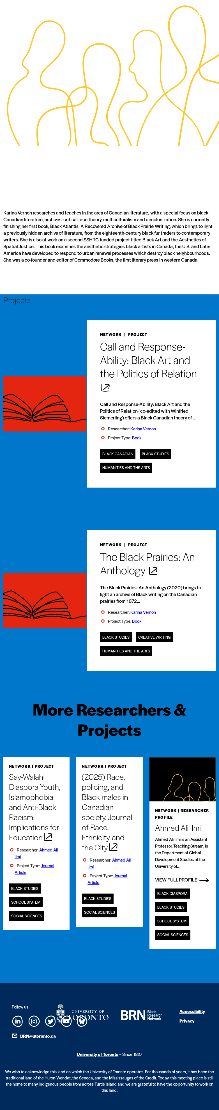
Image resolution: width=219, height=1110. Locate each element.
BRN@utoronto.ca (38, 1036)
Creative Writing (154, 637)
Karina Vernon (143, 428)
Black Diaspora (172, 893)
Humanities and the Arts (126, 467)
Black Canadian (117, 453)
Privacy (186, 1021)
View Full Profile (182, 879)
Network (111, 334)
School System (25, 902)
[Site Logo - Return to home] (47, 14)
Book (136, 437)
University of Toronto (97, 1054)
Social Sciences (26, 916)
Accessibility (192, 1011)
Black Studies (155, 453)
